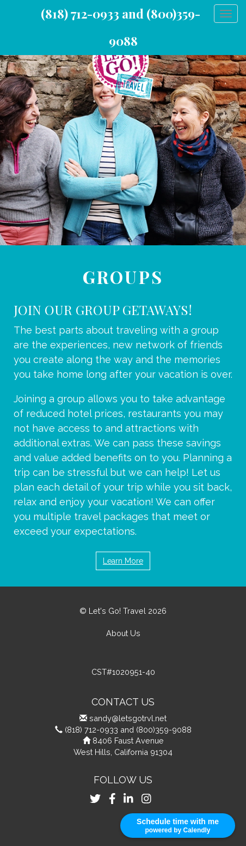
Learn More (123, 561)
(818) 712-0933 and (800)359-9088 (128, 729)
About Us (123, 633)
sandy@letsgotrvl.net (128, 718)
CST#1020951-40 (123, 671)
